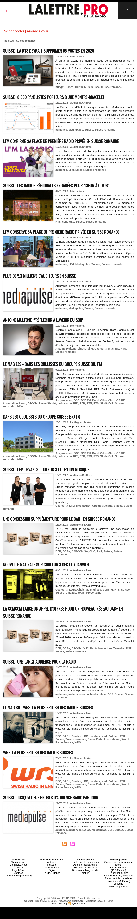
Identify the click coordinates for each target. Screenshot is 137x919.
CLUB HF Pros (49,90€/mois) (118, 884)
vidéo (6, 422)
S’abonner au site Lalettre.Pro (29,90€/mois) (118, 888)
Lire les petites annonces (85, 880)
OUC (90, 573)
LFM (70, 180)
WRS (58, 761)
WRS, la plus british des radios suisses (43, 770)
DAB (58, 573)
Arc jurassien (63, 416)
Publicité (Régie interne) (18, 891)
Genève (75, 755)
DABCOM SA (78, 573)
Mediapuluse (96, 713)
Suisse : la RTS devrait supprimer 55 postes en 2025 (56, 50)
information (10, 419)
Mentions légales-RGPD (99, 912)
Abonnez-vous (18, 880)
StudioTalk (101, 419)
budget (59, 86)
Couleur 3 (98, 364)
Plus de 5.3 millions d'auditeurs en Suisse (45, 289)
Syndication (77, 915)
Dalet (93, 416)
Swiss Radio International (91, 758)
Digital (52, 887)
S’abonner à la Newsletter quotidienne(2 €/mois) (118, 892)
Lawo (21, 419)
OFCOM (30, 419)
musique (110, 364)
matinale (93, 609)
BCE (75, 416)
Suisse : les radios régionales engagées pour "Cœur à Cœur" (64, 192)
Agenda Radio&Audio (85, 882)
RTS (85, 86)
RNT (97, 573)
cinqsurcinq (84, 364)
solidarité (67, 228)
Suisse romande (108, 86)
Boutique (118, 896)
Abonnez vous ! (38, 31)
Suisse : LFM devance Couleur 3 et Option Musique (53, 484)
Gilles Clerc (105, 416)
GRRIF (117, 416)
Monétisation (52, 884)
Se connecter (14, 31)
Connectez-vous (18, 882)
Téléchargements (118, 898)
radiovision (61, 419)
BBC (58, 755)
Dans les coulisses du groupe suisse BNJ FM (48, 431)
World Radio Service (120, 758)
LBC (83, 755)
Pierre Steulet (45, 419)
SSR (107, 713)
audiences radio (77, 713)
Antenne (52, 880)
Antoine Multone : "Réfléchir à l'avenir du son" (50, 335)
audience (60, 129)
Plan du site (59, 915)
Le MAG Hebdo (52, 889)
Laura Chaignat (77, 609)
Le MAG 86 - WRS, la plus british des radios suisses (55, 726)
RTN (84, 419)
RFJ (71, 419)
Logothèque (18, 887)
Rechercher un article (85, 884)
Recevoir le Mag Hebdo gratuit (85, 887)
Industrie (52, 882)
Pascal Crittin (73, 86)
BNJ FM (84, 416)
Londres (93, 755)
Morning (105, 609)
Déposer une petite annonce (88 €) (118, 881)
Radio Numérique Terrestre (104, 668)
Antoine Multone (65, 364)
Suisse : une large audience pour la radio (45, 681)
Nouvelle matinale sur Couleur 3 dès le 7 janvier (53, 584)
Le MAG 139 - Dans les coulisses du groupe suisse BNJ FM (60, 379)
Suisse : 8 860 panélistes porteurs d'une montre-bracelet (62, 96)
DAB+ (65, 573)
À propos (18, 884)
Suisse (93, 86)
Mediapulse (75, 129)
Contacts (18, 889)
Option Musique (99, 520)
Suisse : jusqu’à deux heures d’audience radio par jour (57, 815)
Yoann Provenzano (87, 612)
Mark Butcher (107, 755)
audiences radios (78, 848)
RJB (78, 419)
